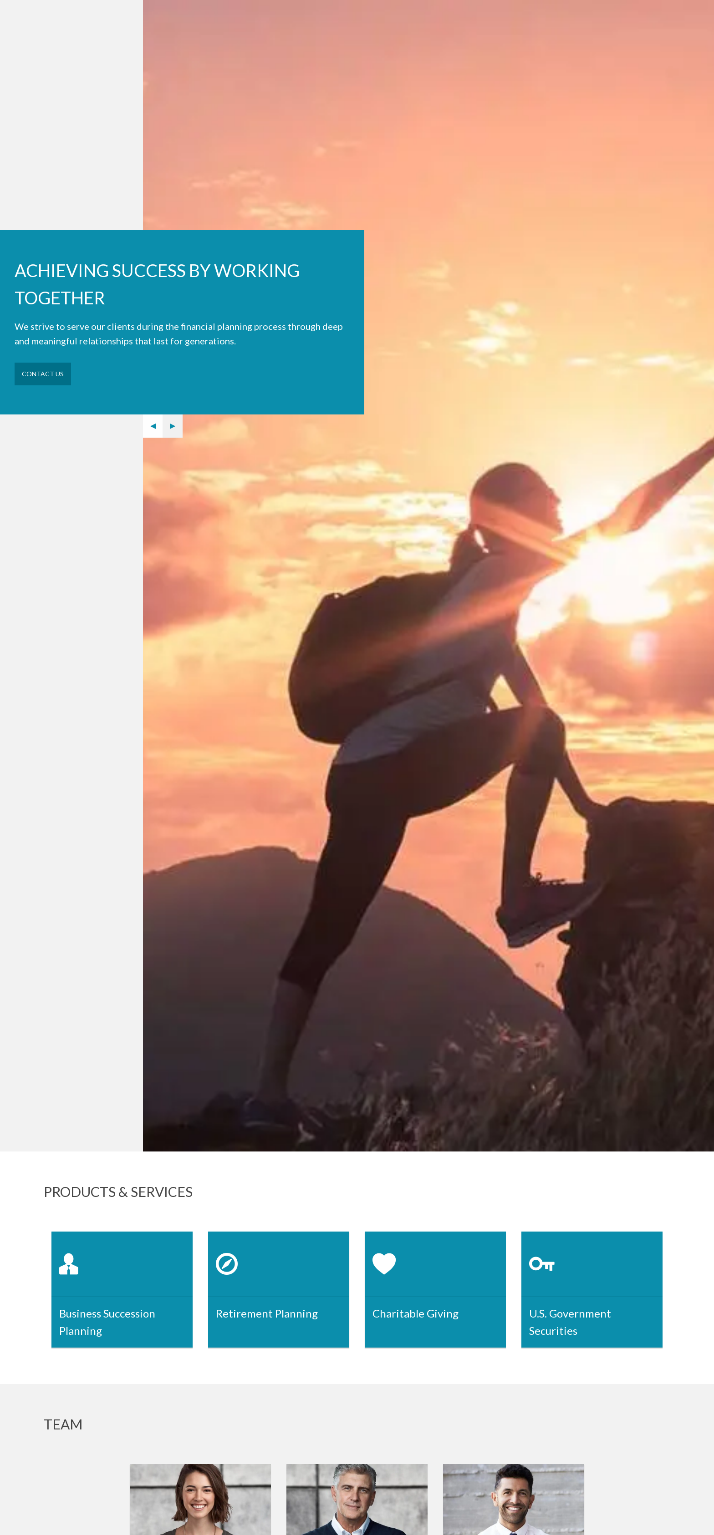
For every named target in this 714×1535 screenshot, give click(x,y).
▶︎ (176, 425)
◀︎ (156, 425)
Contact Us (43, 374)
